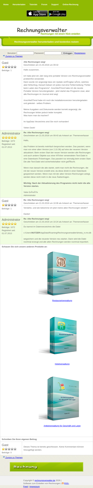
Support (55, 4)
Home (5, 4)
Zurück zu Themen (13, 56)
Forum (44, 4)
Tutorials (33, 4)
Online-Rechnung (70, 4)
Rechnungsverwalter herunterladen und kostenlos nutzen (46, 41)
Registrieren (79, 53)
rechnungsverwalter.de (45, 480)
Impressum (35, 486)
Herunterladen (19, 4)
